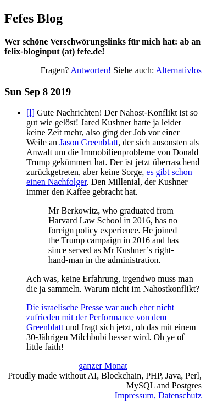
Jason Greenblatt (88, 142)
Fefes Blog (33, 18)
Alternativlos (178, 70)
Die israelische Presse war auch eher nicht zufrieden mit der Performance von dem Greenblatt (100, 317)
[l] (30, 112)
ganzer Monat (103, 365)
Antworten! (90, 70)
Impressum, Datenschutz (158, 395)
